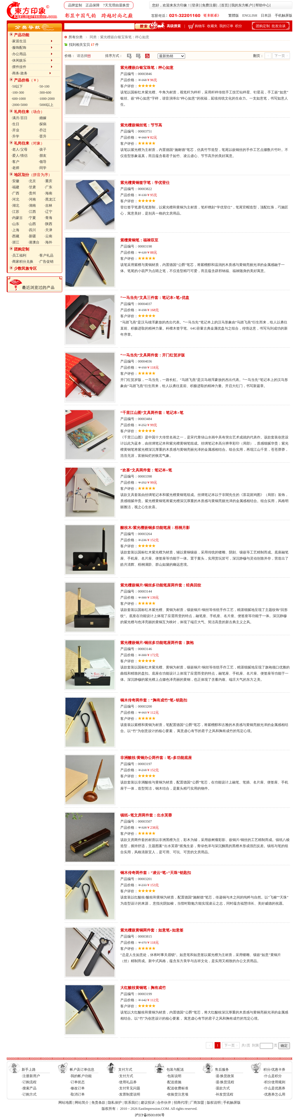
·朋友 (42, 156)
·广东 (48, 187)
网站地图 (65, 1102)
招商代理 (181, 1102)
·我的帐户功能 (81, 1076)
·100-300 (17, 92)
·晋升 (42, 136)
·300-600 (45, 92)
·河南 (32, 199)
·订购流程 (29, 1082)
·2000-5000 (19, 105)
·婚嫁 (42, 118)
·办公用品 (32, 54)
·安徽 (15, 181)
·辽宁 (48, 212)
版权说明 (214, 1102)
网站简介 (82, 1102)
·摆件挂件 (32, 67)
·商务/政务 (31, 73)
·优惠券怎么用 (274, 1094)
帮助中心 (262, 5)
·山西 (32, 224)
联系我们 (131, 1102)
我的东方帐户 (241, 5)
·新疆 (32, 236)
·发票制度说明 (129, 1094)
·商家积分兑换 (22, 262)
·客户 (15, 162)
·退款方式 (222, 1088)
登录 (195, 5)
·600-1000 (18, 99)
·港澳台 (33, 242)
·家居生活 (32, 41)
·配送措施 (173, 1082)
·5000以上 (46, 105)
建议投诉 (148, 1102)
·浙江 (15, 242)
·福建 (15, 187)
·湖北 (15, 205)
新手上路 (29, 1070)
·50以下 (17, 86)
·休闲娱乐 (32, 60)
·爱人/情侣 (19, 156)
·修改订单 (77, 1088)
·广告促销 (46, 262)
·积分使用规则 (274, 1082)
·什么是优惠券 (274, 1088)
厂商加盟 (197, 1102)
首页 (224, 5)
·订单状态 (77, 1082)
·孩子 (42, 149)
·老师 (15, 168)
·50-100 (44, 86)
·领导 (42, 162)
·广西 (15, 193)
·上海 (15, 230)
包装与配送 (175, 1070)
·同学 (42, 168)
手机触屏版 (283, 15)
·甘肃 (32, 187)
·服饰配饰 (32, 48)
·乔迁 (42, 130)
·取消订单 (77, 1094)
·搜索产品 (29, 1088)
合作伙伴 (164, 1102)
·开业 (15, 130)
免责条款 (98, 1102)
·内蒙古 (17, 218)
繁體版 (233, 15)
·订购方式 (29, 1094)
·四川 (32, 230)
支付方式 (125, 1070)
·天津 (48, 230)
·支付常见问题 (129, 1088)
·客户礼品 (46, 255)
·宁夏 (32, 218)
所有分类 (76, 37)
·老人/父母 (19, 149)
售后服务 (222, 1070)
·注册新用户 (31, 1076)
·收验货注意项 (177, 1094)
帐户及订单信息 (82, 1070)
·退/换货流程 (224, 1082)
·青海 (48, 218)
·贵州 (32, 193)
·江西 (32, 212)
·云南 (48, 236)
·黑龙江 (50, 199)
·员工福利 (18, 255)
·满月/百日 (19, 118)
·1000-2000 (47, 99)
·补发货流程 (224, 1094)
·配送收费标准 (177, 1088)
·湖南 (32, 205)
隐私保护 (115, 1102)
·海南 (48, 193)
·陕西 (48, 224)
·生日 (15, 124)
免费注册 (209, 5)
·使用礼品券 (127, 1082)
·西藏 (15, 236)
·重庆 (48, 181)
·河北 (15, 199)
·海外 (48, 242)
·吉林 (48, 205)
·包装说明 (173, 1076)
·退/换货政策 (224, 1076)
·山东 (15, 224)
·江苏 (15, 212)
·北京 (32, 181)
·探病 (42, 124)
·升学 (15, 136)
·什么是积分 (272, 1076)
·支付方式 (125, 1076)
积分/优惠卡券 (274, 1070)
